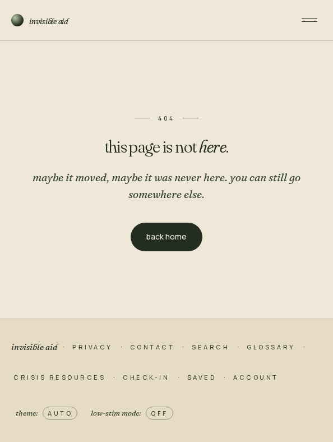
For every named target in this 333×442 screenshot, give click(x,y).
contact (152, 347)
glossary (271, 347)
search (210, 347)
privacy (92, 347)
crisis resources (59, 377)
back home (166, 236)
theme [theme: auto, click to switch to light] (46, 413)
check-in (146, 377)
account (256, 377)
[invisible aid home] (148, 20)
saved (201, 377)
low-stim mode (132, 413)
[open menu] (309, 20)
